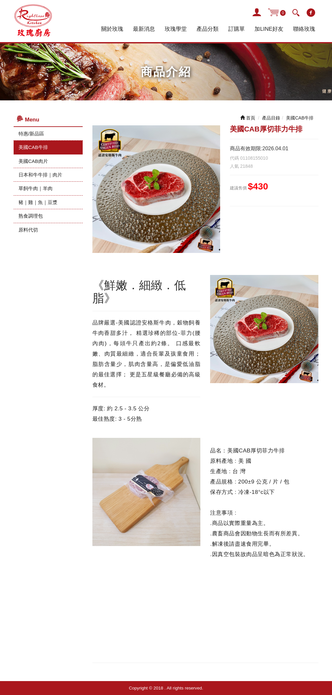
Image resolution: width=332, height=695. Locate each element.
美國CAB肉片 (33, 161)
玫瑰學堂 (176, 29)
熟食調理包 (30, 216)
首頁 (247, 117)
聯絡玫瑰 (304, 29)
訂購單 (236, 29)
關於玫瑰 (112, 29)
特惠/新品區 (31, 133)
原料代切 (28, 230)
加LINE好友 (269, 29)
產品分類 (207, 29)
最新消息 (144, 29)
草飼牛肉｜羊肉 (35, 188)
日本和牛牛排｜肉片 (40, 174)
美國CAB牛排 (33, 147)
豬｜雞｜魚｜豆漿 (37, 202)
